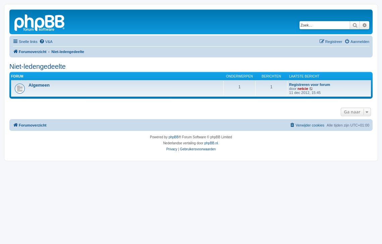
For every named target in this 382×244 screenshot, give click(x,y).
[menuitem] (46, 42)
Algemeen (39, 85)
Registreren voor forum (309, 85)
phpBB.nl (211, 143)
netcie (302, 89)
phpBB (174, 137)
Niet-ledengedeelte (37, 66)
